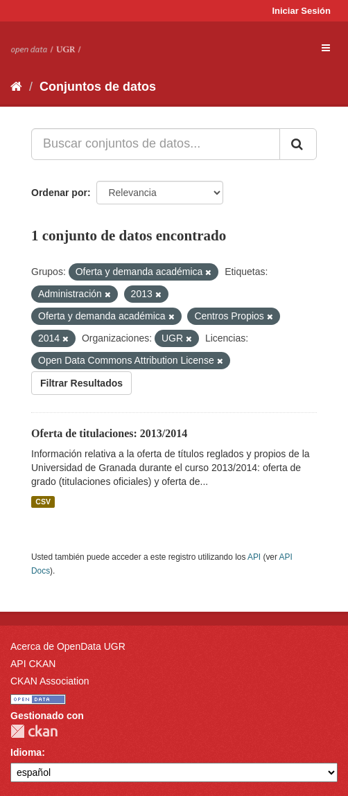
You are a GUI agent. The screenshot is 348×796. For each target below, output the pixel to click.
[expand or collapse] (326, 48)
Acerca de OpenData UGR (67, 646)
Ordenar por (59, 192)
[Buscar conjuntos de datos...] (155, 144)
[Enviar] (298, 144)
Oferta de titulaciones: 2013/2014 (109, 433)
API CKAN (32, 663)
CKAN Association (49, 681)
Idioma (26, 752)
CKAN (34, 731)
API (254, 557)
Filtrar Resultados (81, 383)
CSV (43, 501)
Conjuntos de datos (98, 87)
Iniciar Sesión (301, 11)
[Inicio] (16, 87)
